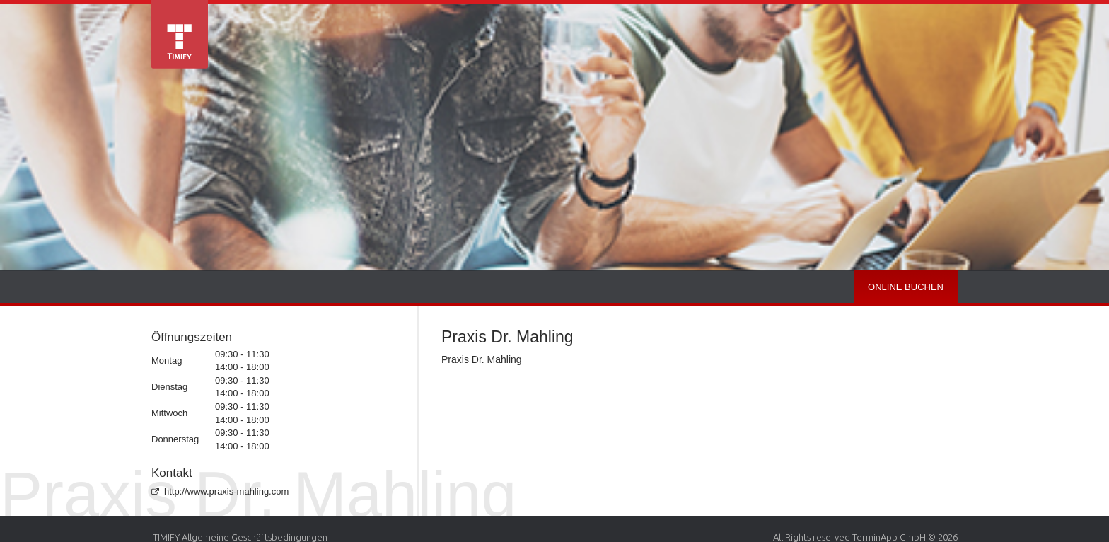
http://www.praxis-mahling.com (220, 491)
